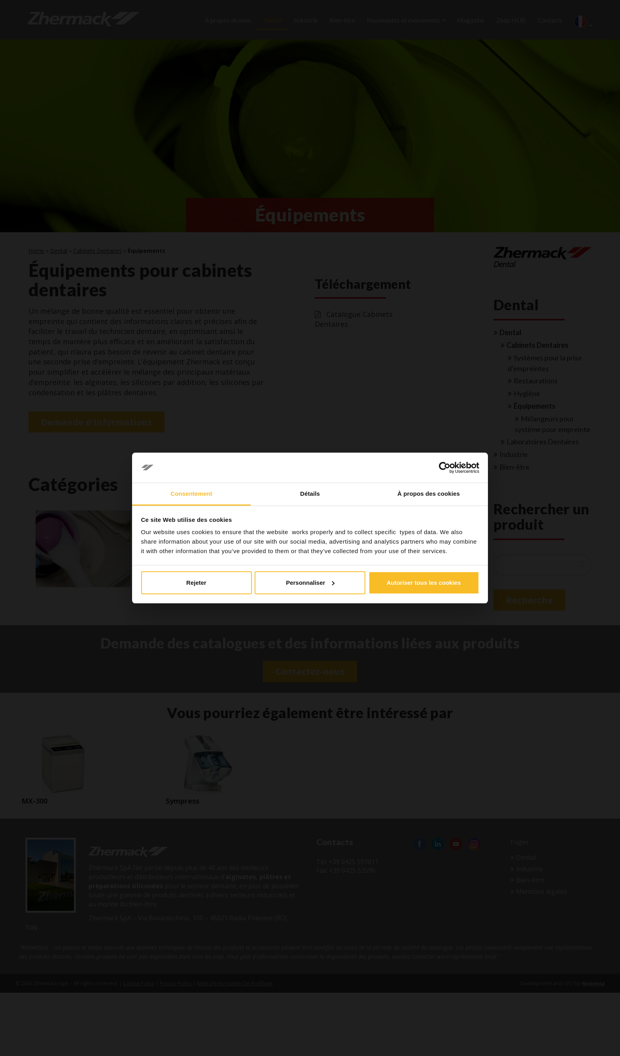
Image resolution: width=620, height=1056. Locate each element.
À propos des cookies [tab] (428, 493)
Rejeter (196, 582)
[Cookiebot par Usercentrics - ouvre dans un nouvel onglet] (444, 468)
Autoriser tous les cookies (424, 582)
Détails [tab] (310, 493)
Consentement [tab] (191, 493)
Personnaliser (310, 582)
